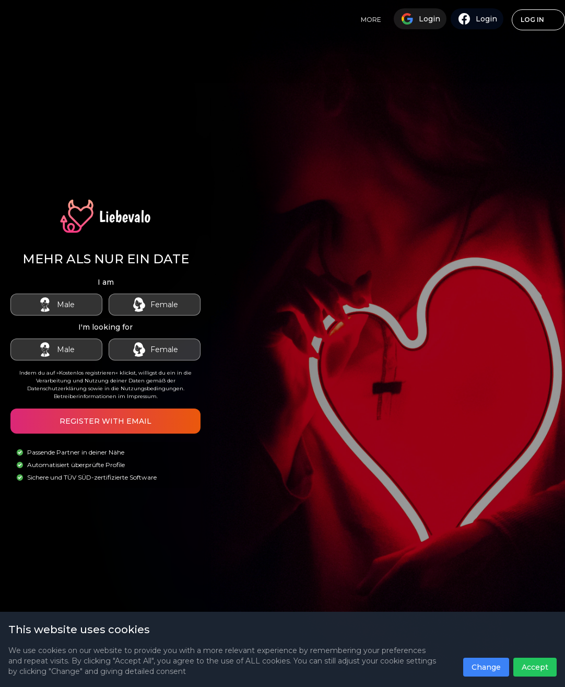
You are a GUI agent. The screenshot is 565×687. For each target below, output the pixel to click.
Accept (535, 667)
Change (486, 667)
